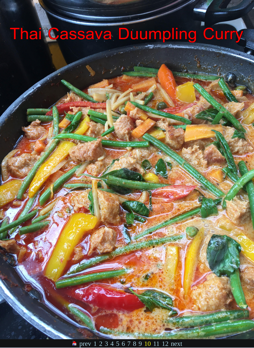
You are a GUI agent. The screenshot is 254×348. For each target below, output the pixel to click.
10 (147, 343)
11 (156, 343)
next (176, 343)
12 (165, 343)
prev (85, 343)
